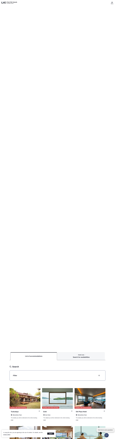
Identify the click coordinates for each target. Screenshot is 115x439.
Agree (50, 433)
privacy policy (6, 434)
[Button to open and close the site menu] (112, 3)
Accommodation (105, 339)
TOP (98, 339)
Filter (15, 375)
